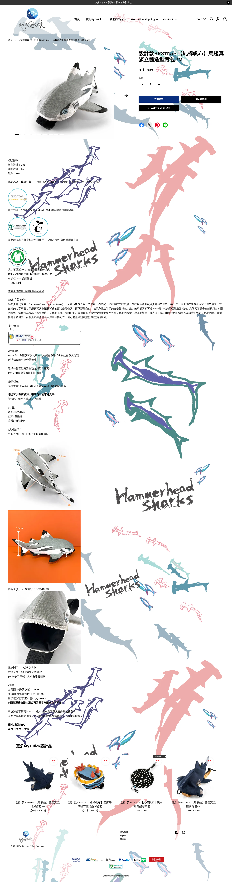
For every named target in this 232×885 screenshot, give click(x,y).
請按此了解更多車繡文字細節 (25, 398)
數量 (141, 78)
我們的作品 (118, 19)
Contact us (170, 19)
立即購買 (158, 99)
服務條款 (107, 876)
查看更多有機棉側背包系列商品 (26, 291)
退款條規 (116, 876)
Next (126, 95)
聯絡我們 (124, 832)
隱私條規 (125, 876)
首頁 (77, 19)
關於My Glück (95, 19)
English (123, 835)
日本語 (123, 839)
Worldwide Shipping (144, 19)
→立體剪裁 (23, 40)
